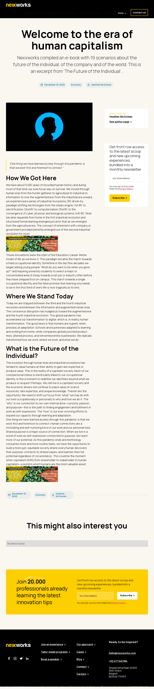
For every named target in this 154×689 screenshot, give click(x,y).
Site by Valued (49, 687)
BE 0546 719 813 (139, 687)
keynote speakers (90, 13)
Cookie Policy (89, 687)
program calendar (36, 13)
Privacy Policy (69, 687)
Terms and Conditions (113, 687)
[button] (122, 11)
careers (109, 13)
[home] (18, 5)
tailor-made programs (63, 13)
